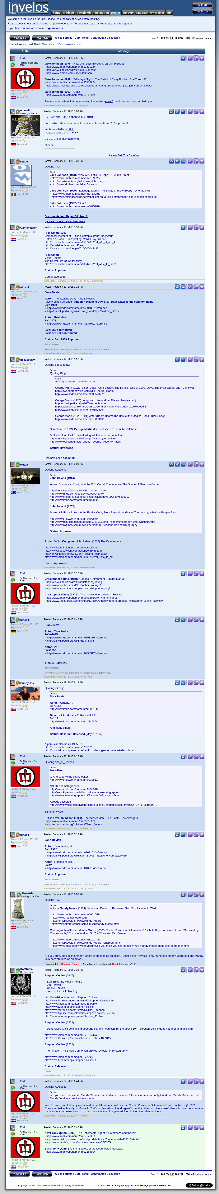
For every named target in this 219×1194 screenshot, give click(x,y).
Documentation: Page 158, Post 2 (66, 216)
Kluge (24, 161)
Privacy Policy (120, 1185)
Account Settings (139, 1185)
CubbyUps (27, 683)
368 (188, 38)
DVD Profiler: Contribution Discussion (97, 37)
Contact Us (104, 1185)
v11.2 (133, 964)
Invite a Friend (158, 1185)
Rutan (24, 464)
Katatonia (26, 969)
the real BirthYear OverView (124, 155)
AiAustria (27, 893)
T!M (22, 58)
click (90, 116)
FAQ (170, 1185)
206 (177, 38)
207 (181, 38)
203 (163, 38)
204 (167, 38)
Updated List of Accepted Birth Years (65, 221)
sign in (50, 28)
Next (208, 38)
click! (108, 101)
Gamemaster (28, 227)
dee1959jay (27, 359)
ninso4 (24, 287)
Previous (197, 38)
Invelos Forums (63, 37)
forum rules (73, 18)
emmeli (25, 110)
